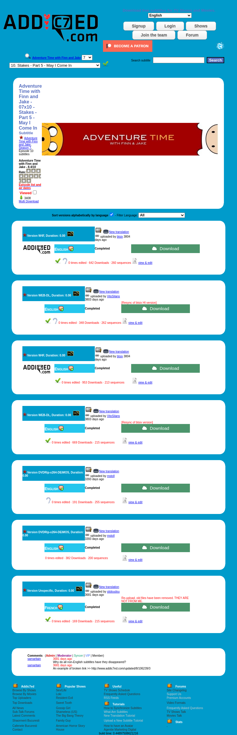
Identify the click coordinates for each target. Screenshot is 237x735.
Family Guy (63, 720)
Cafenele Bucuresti (25, 725)
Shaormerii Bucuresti (26, 720)
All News (18, 708)
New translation (119, 232)
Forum (192, 35)
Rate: (22, 172)
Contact (17, 729)
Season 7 (25, 147)
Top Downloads (22, 702)
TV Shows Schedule (117, 690)
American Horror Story (70, 725)
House (60, 729)
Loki (58, 694)
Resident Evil (64, 697)
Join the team (154, 35)
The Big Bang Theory (69, 715)
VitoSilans (113, 296)
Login (170, 26)
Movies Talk (174, 715)
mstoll (111, 476)
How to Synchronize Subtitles (123, 708)
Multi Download (29, 201)
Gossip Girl (63, 708)
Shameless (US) (66, 711)
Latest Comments (24, 715)
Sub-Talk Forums (24, 711)
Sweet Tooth (64, 702)
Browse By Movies (24, 694)
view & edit (145, 262)
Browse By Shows (24, 690)
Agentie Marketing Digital (120, 729)
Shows (200, 26)
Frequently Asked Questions (122, 694)
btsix (120, 236)
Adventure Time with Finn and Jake (28, 141)
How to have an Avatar (118, 725)
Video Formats (176, 702)
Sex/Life (61, 690)
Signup (138, 26)
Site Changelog (176, 690)
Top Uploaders (22, 697)
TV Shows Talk (176, 711)
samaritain (34, 658)
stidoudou (113, 591)
